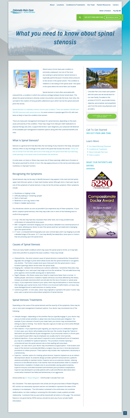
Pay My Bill (117, 11)
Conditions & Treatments (75, 5)
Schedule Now (112, 17)
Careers (116, 5)
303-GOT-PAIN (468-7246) (94, 17)
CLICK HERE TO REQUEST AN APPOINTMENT (102, 116)
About (52, 5)
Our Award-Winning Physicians (100, 146)
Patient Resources (104, 5)
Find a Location (94, 155)
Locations (60, 5)
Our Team (91, 5)
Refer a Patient (105, 11)
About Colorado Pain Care (98, 152)
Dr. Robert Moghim (32, 378)
